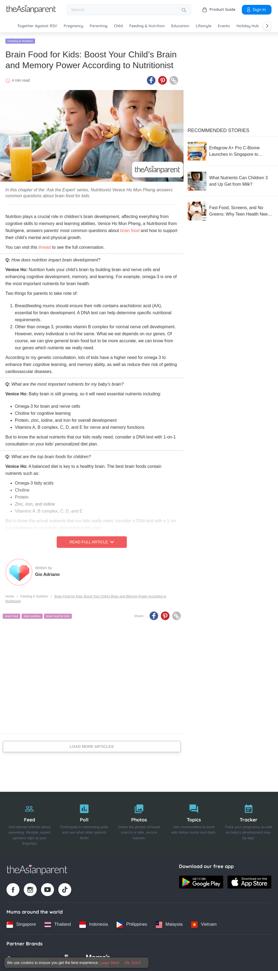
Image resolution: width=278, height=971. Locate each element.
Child (118, 26)
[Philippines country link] (132, 923)
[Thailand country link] (58, 923)
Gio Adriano (47, 573)
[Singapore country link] (21, 923)
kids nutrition (32, 614)
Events (224, 26)
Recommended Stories (218, 129)
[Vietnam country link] (203, 923)
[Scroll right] (267, 26)
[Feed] (29, 822)
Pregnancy (73, 26)
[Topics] (193, 822)
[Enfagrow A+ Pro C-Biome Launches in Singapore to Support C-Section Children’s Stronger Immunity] (231, 149)
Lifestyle (203, 26)
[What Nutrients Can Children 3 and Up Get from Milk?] (231, 179)
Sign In (256, 9)
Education (180, 26)
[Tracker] (248, 822)
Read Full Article (92, 540)
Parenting (98, 26)
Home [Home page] (9, 595)
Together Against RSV (37, 26)
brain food (11, 614)
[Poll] (84, 822)
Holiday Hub (247, 26)
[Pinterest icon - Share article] (162, 79)
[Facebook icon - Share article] (151, 79)
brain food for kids (58, 614)
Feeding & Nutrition (147, 26)
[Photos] (139, 822)
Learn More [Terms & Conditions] (110, 962)
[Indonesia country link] (93, 923)
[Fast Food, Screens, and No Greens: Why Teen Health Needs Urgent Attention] (231, 209)
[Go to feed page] (31, 12)
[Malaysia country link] (169, 923)
